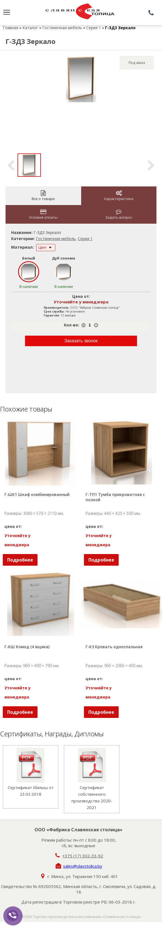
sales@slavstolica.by (82, 866)
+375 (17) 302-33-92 (82, 856)
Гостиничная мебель (62, 27)
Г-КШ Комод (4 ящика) (26, 646)
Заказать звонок (81, 340)
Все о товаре (43, 195)
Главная (10, 27)
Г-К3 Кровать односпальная (114, 646)
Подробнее (20, 560)
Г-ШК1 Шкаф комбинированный (36, 494)
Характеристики (118, 195)
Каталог (30, 27)
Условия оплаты (43, 214)
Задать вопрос (118, 214)
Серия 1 (93, 27)
